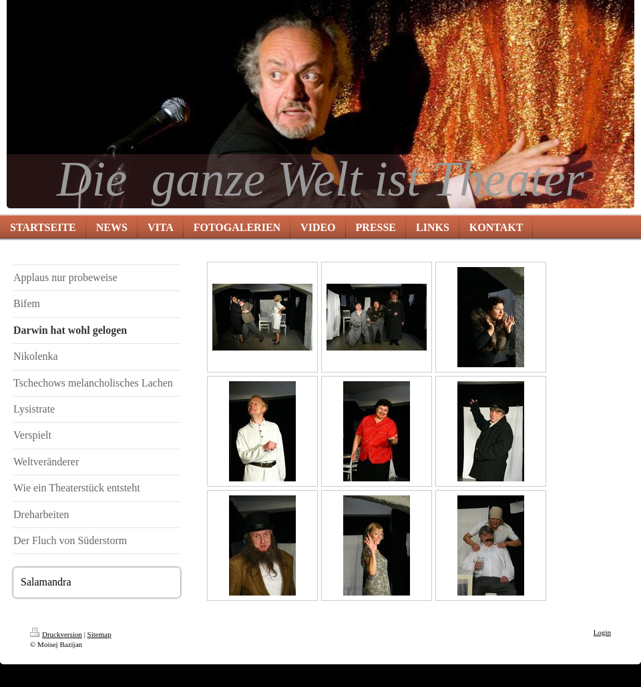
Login (602, 632)
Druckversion (56, 634)
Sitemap (99, 634)
